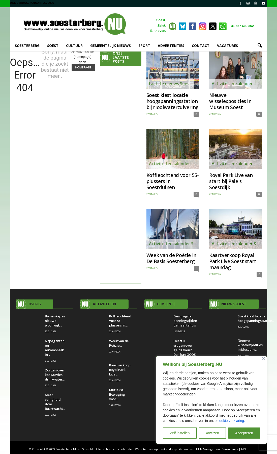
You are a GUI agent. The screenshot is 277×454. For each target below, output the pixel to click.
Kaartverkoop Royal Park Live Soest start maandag (232, 261)
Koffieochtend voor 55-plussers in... (120, 321)
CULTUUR (74, 45)
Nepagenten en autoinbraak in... (54, 348)
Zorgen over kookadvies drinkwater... (55, 375)
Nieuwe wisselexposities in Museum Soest (230, 101)
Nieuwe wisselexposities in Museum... (250, 345)
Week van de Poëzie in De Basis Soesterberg (171, 258)
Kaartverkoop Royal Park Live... (119, 370)
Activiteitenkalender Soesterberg (174, 164)
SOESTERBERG (27, 45)
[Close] (263, 358)
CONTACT (200, 45)
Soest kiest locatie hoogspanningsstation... (256, 318)
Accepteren (244, 433)
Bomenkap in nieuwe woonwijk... (55, 321)
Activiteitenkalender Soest (237, 84)
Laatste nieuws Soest (170, 84)
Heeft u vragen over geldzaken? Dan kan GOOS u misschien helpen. (184, 352)
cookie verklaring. (231, 421)
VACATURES (227, 45)
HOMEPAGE (83, 67)
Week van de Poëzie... (119, 343)
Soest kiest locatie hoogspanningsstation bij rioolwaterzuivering (172, 101)
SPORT (144, 45)
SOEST (52, 45)
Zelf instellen (180, 433)
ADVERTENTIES (171, 45)
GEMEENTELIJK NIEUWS (110, 45)
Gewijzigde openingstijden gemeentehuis (185, 321)
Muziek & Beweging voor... (117, 394)
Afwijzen (212, 433)
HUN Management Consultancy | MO (221, 449)
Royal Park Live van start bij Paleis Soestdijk (231, 181)
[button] (259, 45)
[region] (211, 400)
